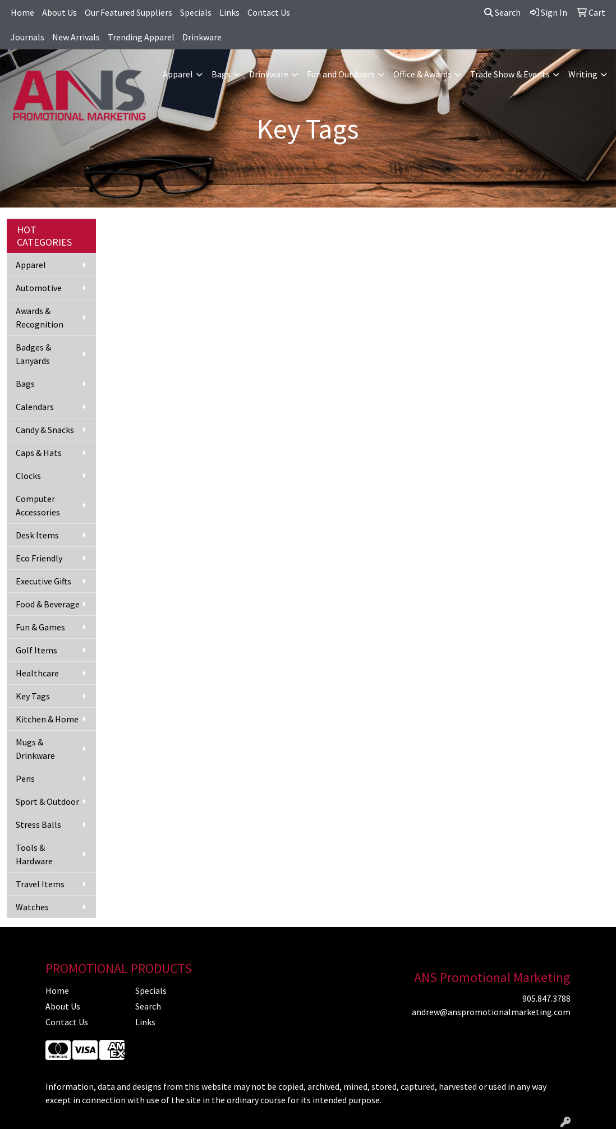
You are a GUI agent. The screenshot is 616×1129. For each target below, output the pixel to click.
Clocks (28, 475)
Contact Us (268, 12)
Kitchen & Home (47, 719)
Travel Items (40, 884)
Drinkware (202, 37)
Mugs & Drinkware (35, 748)
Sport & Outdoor (47, 801)
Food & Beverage (48, 604)
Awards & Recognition (39, 317)
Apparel (178, 74)
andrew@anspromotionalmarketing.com (491, 1011)
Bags (221, 74)
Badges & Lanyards (33, 354)
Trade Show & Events (510, 74)
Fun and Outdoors (341, 74)
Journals (27, 37)
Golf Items (36, 650)
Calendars (35, 406)
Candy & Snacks (45, 429)
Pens (25, 778)
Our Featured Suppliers (128, 12)
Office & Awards (422, 74)
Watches (32, 907)
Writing (582, 74)
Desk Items (37, 535)
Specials (196, 12)
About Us (59, 12)
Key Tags (33, 696)
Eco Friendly (39, 558)
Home (22, 12)
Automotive (39, 287)
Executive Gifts (43, 581)
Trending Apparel (141, 37)
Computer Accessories (38, 505)
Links (229, 12)
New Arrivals (76, 37)
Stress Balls (38, 824)
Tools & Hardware (34, 854)
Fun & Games (40, 627)
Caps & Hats (39, 452)
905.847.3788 (546, 998)
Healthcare (37, 673)
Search (502, 12)
